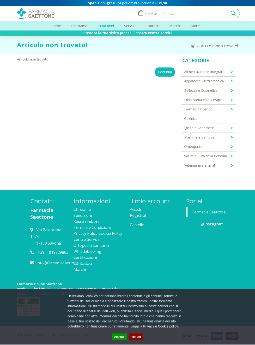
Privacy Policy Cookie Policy (97, 233)
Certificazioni (85, 257)
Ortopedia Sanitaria (91, 245)
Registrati (138, 215)
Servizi (129, 25)
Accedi (135, 209)
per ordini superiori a (127, 3)
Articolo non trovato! (219, 45)
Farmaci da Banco (198, 109)
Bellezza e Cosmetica (201, 90)
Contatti (152, 25)
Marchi (175, 25)
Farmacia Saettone (209, 212)
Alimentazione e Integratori (205, 71)
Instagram (212, 224)
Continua (165, 72)
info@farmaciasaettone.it (59, 263)
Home (56, 25)
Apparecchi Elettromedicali (204, 81)
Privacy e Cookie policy (160, 326)
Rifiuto (136, 337)
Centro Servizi (86, 239)
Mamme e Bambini (199, 137)
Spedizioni (82, 215)
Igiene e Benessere (199, 128)
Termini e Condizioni (92, 227)
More (195, 25)
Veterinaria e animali (200, 165)
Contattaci (82, 263)
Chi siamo (79, 25)
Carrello (137, 224)
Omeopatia (193, 146)
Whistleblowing (87, 251)
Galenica (190, 118)
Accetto (119, 337)
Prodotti (105, 25)
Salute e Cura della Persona (205, 156)
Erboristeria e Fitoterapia (203, 99)
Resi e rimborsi (86, 221)
